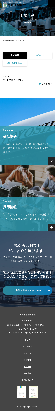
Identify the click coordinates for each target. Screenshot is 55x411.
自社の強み (27, 347)
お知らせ (40, 55)
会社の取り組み (14, 63)
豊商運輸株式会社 (27, 315)
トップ (27, 340)
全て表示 (14, 55)
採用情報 (27, 373)
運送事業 (27, 367)
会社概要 (27, 360)
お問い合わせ (27, 380)
